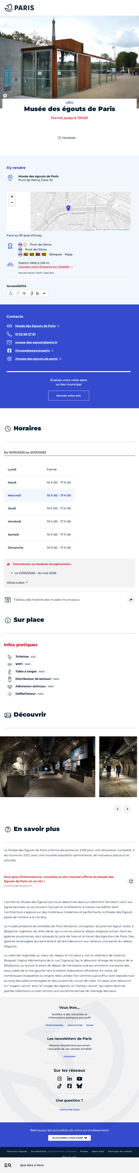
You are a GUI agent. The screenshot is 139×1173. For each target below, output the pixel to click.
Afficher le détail (16, 582)
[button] (68, 208)
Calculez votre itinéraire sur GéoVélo (44, 266)
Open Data (98, 1151)
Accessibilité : (53, 1151)
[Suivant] (127, 809)
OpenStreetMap (116, 230)
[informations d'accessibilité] (28, 293)
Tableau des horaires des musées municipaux (47, 599)
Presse (84, 1151)
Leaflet (99, 230)
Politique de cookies (120, 1151)
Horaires (66, 138)
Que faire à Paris (32, 1165)
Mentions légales (17, 1151)
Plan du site (69, 1157)
